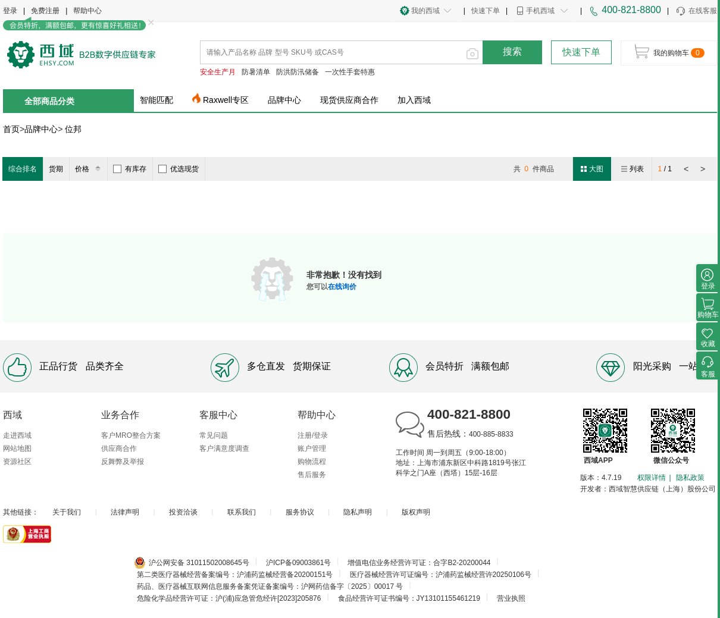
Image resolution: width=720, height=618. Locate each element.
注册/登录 (313, 435)
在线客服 (696, 11)
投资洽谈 (183, 512)
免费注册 (45, 11)
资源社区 (17, 461)
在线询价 (342, 287)
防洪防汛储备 (297, 72)
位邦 (73, 129)
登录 (10, 11)
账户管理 (312, 448)
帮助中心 (87, 11)
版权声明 (416, 512)
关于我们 (66, 512)
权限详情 (651, 477)
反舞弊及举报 (122, 461)
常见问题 (213, 435)
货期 (56, 169)
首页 (11, 129)
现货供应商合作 (349, 100)
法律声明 (125, 512)
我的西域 (425, 11)
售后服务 (312, 474)
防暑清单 (256, 72)
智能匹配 (156, 100)
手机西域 (540, 11)
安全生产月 (218, 72)
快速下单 (485, 11)
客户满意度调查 (224, 448)
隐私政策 (690, 477)
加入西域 (414, 100)
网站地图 (17, 448)
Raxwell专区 (226, 100)
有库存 (129, 169)
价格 (89, 169)
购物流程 (312, 461)
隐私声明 (357, 512)
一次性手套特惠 (350, 72)
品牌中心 (284, 100)
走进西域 (17, 435)
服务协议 (300, 512)
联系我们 (241, 512)
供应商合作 (119, 448)
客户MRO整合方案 (131, 435)
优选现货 (178, 169)
